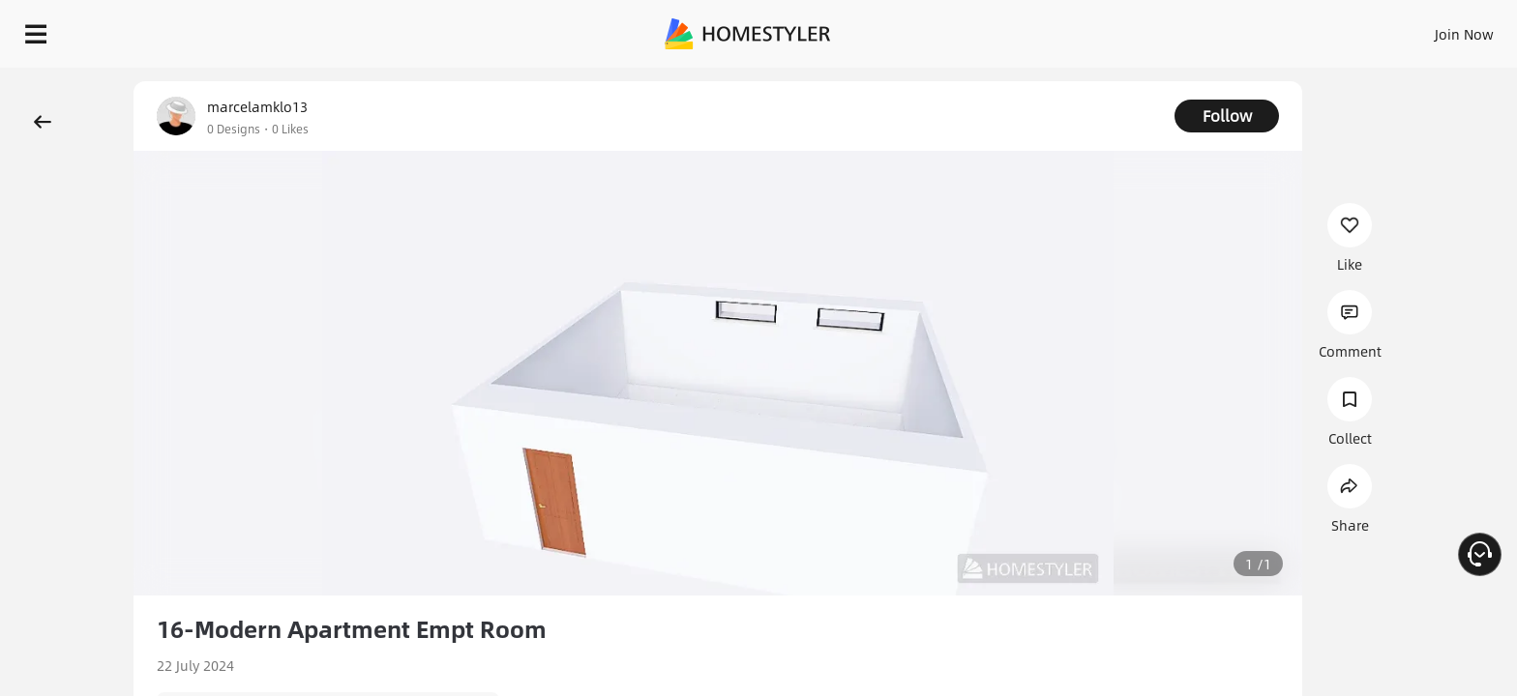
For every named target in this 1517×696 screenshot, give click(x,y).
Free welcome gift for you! (1114, 81)
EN (1298, 29)
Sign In (1159, 29)
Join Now (1231, 29)
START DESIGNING (1421, 29)
